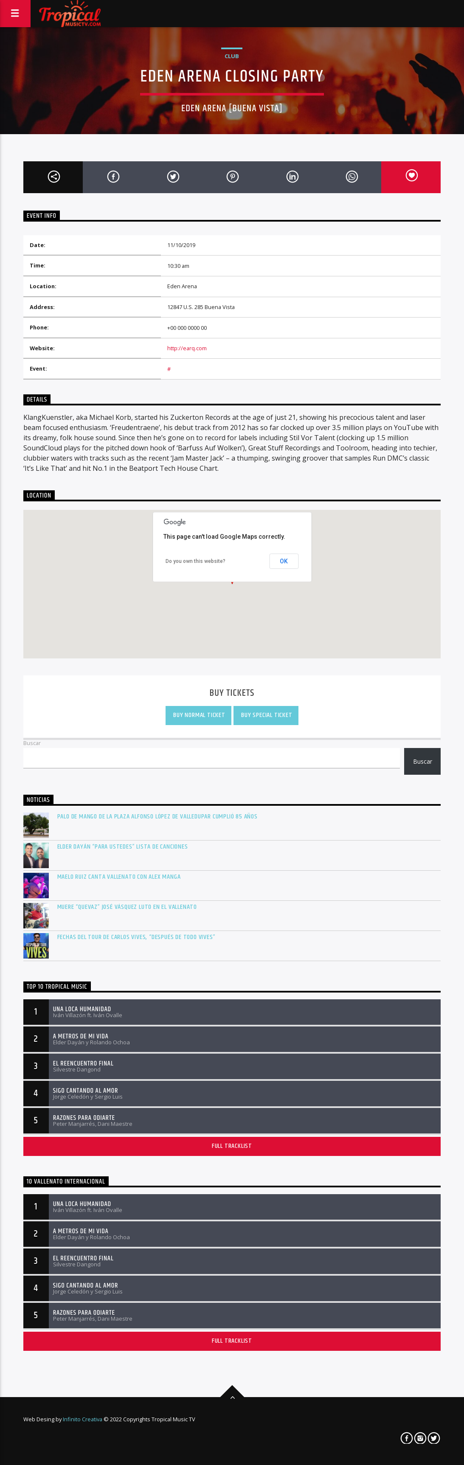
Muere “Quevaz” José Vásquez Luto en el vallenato (127, 907)
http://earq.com (187, 348)
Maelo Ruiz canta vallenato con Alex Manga (119, 877)
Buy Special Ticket (265, 715)
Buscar (32, 743)
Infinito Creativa (82, 1419)
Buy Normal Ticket (198, 715)
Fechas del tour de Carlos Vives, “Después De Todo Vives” (136, 937)
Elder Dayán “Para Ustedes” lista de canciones (122, 847)
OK (284, 561)
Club (232, 56)
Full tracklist (232, 1146)
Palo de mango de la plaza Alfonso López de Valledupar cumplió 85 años (157, 817)
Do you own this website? (195, 561)
